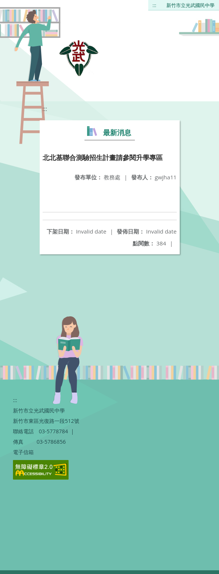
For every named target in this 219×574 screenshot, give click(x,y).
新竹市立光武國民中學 (190, 5)
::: (154, 5)
